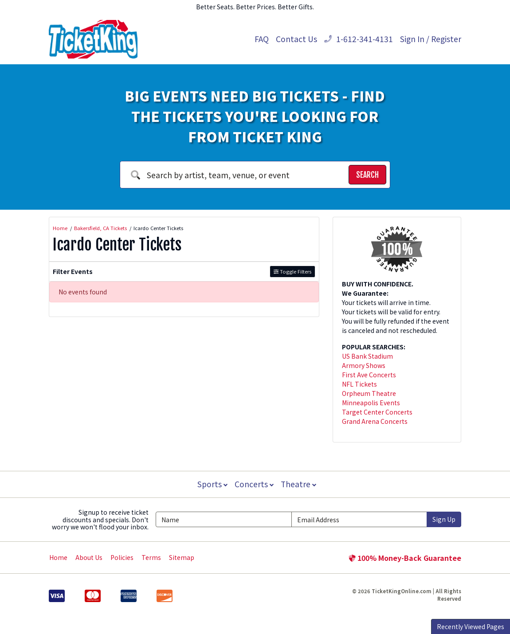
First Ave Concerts (369, 374)
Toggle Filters (292, 271)
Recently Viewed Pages (470, 626)
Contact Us (296, 38)
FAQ (262, 38)
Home (58, 557)
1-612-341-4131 (358, 38)
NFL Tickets (359, 384)
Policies (121, 557)
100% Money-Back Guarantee (405, 557)
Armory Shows (363, 365)
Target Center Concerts (377, 411)
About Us (88, 557)
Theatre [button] (299, 483)
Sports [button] (211, 483)
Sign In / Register (430, 38)
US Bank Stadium (367, 356)
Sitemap (181, 557)
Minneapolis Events (371, 402)
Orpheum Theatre (369, 393)
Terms (151, 557)
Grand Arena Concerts (375, 421)
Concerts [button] (254, 483)
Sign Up (443, 519)
